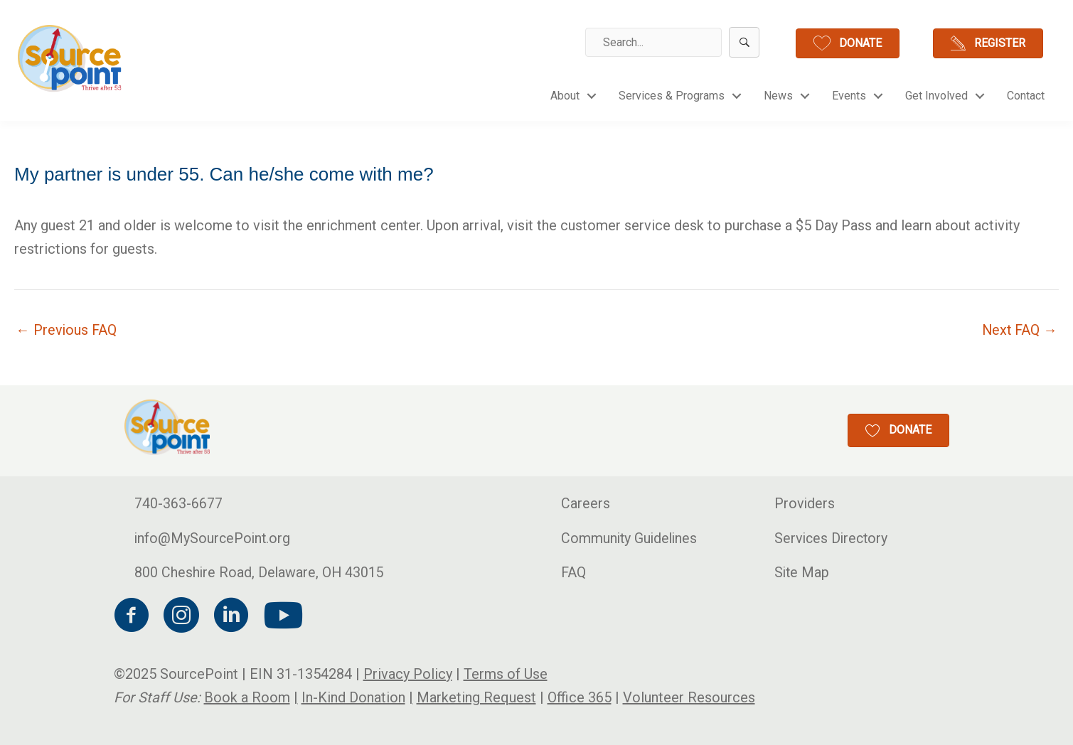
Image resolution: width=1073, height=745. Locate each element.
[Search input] (653, 42)
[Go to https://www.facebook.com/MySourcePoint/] (131, 617)
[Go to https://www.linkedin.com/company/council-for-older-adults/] (231, 617)
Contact (1026, 95)
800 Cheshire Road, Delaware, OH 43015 (260, 572)
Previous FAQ (67, 330)
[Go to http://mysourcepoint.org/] (71, 58)
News (778, 95)
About (565, 95)
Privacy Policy (407, 673)
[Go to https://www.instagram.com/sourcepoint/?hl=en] (181, 617)
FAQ (574, 572)
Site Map (802, 572)
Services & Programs (672, 95)
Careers (585, 503)
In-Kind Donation (353, 697)
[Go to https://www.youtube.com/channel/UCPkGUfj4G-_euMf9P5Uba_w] (281, 616)
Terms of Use (506, 673)
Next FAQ (1018, 330)
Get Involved (936, 95)
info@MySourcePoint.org (213, 538)
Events (849, 95)
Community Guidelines (630, 538)
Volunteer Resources (689, 697)
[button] (744, 42)
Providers (805, 503)
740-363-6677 (178, 503)
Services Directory (832, 538)
